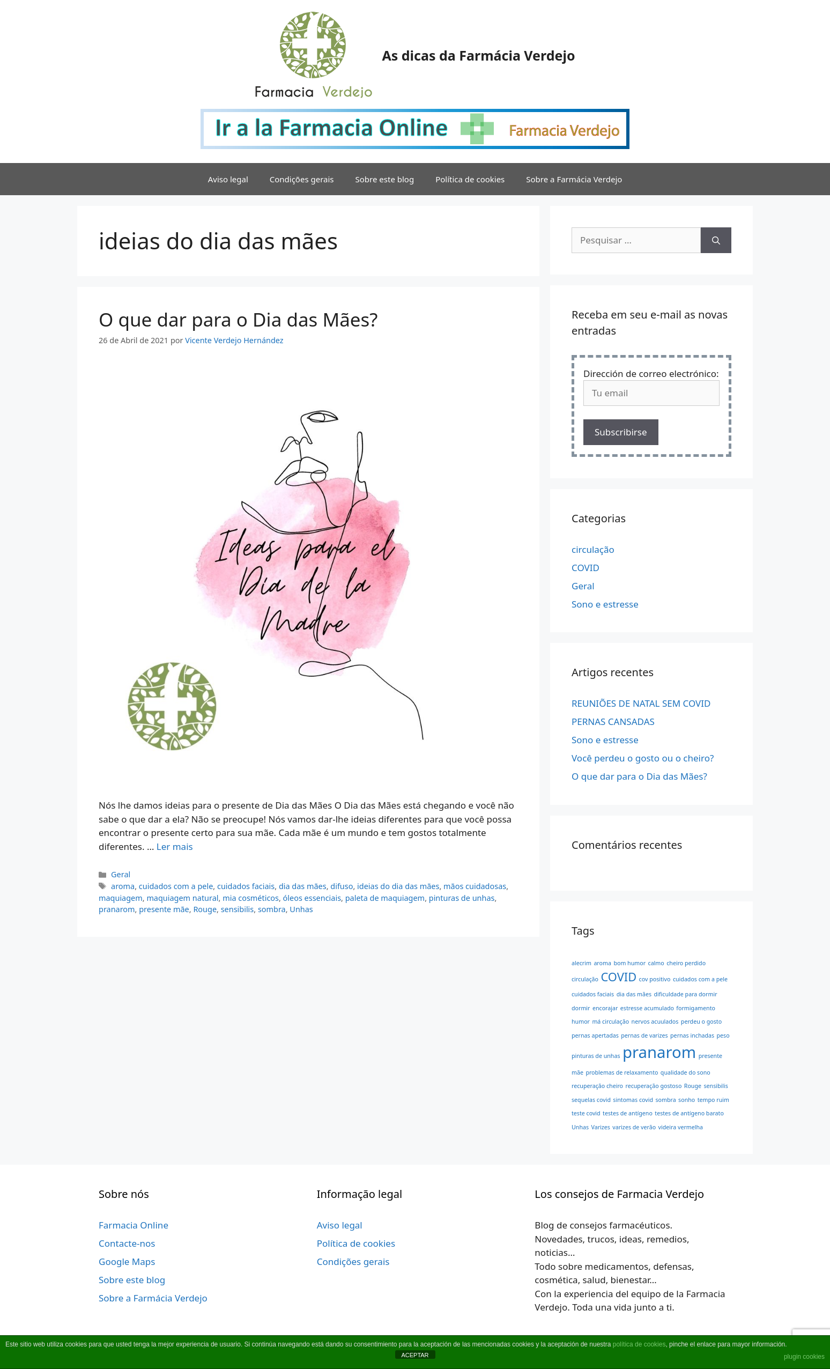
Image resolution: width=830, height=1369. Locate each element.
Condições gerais (302, 179)
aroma (123, 886)
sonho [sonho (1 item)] (686, 1100)
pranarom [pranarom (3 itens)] (659, 1052)
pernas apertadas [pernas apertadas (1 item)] (595, 1035)
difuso (341, 886)
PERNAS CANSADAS (613, 721)
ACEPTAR (414, 1355)
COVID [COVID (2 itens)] (618, 977)
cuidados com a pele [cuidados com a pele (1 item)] (700, 979)
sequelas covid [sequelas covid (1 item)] (591, 1100)
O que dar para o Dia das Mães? (238, 319)
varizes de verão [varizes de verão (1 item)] (634, 1127)
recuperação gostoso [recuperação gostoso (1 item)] (653, 1086)
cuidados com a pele (176, 886)
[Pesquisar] (716, 240)
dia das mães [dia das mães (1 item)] (634, 994)
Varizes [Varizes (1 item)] (600, 1127)
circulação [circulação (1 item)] (585, 979)
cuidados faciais (246, 886)
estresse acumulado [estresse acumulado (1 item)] (647, 1008)
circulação (593, 549)
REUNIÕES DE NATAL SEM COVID (641, 703)
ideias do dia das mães (398, 886)
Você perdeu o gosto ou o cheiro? (643, 758)
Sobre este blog (384, 179)
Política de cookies (470, 179)
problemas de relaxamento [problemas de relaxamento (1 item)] (622, 1072)
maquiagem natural (182, 898)
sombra (272, 909)
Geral (120, 874)
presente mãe (164, 909)
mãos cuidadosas (474, 886)
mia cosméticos (251, 898)
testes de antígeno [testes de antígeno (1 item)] (628, 1113)
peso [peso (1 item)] (723, 1035)
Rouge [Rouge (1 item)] (692, 1086)
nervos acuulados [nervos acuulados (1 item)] (655, 1021)
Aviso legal (228, 179)
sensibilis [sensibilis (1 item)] (715, 1086)
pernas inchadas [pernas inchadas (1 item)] (692, 1035)
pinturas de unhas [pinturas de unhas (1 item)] (596, 1056)
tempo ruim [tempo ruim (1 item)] (713, 1100)
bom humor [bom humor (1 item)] (629, 963)
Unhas (301, 909)
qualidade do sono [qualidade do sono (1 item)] (685, 1072)
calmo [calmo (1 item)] (656, 963)
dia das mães (303, 886)
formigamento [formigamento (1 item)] (695, 1008)
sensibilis (237, 909)
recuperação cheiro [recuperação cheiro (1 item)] (597, 1086)
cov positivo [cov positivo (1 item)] (655, 979)
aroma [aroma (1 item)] (602, 963)
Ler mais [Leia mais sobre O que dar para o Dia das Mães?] (175, 846)
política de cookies (639, 1344)
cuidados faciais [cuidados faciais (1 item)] (593, 994)
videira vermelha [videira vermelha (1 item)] (680, 1127)
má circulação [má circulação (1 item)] (610, 1021)
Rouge (205, 909)
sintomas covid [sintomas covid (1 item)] (633, 1100)
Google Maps (127, 1261)
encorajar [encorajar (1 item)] (605, 1008)
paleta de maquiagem (385, 898)
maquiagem (121, 898)
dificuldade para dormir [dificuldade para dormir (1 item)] (685, 994)
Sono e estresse (605, 604)
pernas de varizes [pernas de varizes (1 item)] (644, 1035)
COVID (585, 567)
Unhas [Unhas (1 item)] (580, 1127)
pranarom (117, 909)
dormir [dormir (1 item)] (581, 1008)
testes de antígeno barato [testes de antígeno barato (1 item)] (689, 1113)
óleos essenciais (312, 898)
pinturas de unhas (462, 898)
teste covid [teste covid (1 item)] (586, 1113)
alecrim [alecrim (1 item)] (581, 963)
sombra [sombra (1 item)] (665, 1100)
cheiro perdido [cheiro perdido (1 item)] (686, 963)
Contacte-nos (127, 1243)
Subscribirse (621, 432)
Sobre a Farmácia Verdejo (574, 179)
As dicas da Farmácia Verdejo (478, 55)
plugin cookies (804, 1356)
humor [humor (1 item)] (581, 1021)
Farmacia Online (133, 1225)
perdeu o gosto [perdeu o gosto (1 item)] (701, 1021)
